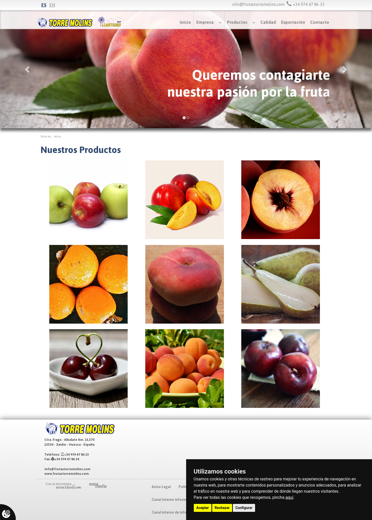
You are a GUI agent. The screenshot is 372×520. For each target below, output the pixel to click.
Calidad (268, 22)
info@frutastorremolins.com (258, 4)
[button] (28, 69)
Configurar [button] (244, 508)
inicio (57, 136)
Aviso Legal (161, 487)
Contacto (319, 22)
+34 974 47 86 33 (75, 454)
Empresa (205, 22)
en (52, 5)
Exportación (293, 22)
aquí (289, 497)
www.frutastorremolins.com (66, 474)
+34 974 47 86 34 (65, 459)
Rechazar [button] (222, 508)
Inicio (185, 22)
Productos (237, 22)
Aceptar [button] (202, 508)
